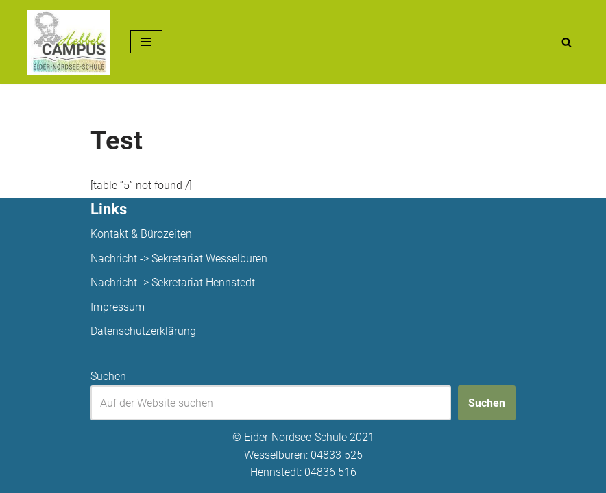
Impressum (117, 307)
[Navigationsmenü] (146, 41)
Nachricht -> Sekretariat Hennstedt (172, 282)
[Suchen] (566, 42)
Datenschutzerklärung (143, 331)
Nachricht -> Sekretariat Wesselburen (178, 258)
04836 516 (330, 472)
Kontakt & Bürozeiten (141, 233)
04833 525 (337, 455)
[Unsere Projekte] (68, 42)
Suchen (108, 376)
